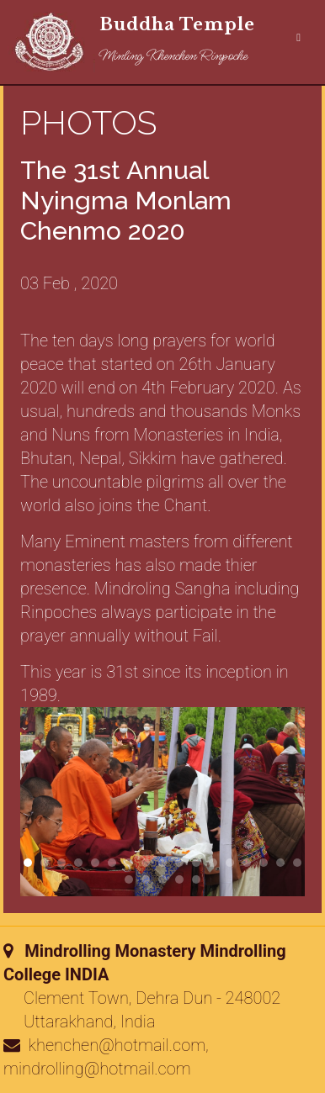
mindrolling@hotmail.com (97, 1069)
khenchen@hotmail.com (117, 1045)
